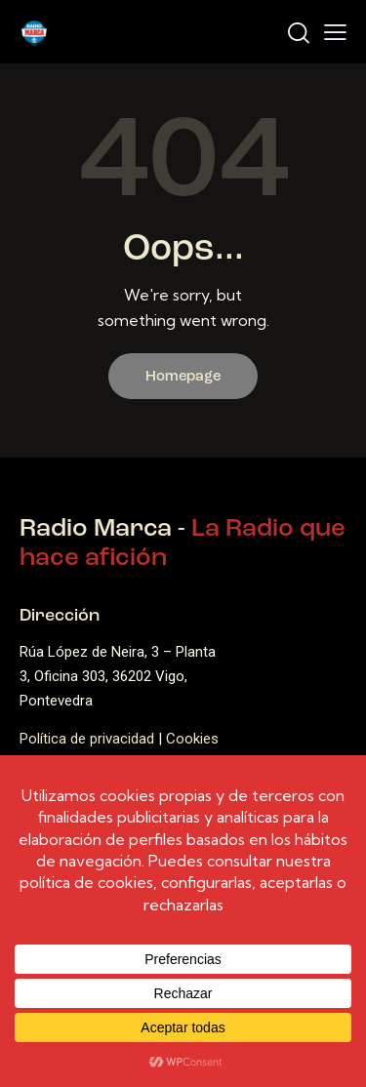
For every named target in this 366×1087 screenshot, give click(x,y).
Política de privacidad (87, 738)
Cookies (194, 738)
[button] (335, 32)
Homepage (183, 377)
